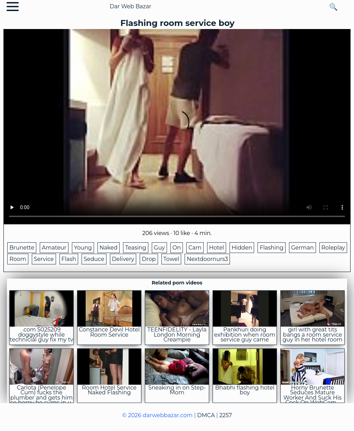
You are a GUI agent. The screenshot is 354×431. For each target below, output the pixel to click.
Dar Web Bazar (130, 6)
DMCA (206, 415)
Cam (195, 247)
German (302, 247)
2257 (225, 415)
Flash (69, 259)
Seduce (94, 259)
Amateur (54, 247)
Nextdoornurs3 (207, 259)
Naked (109, 247)
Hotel (216, 247)
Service (44, 259)
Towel (171, 259)
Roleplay (333, 247)
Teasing (135, 247)
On (177, 247)
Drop (149, 259)
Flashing (271, 247)
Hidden (242, 247)
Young (83, 247)
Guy (159, 247)
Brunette (21, 247)
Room (17, 259)
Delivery (123, 259)
